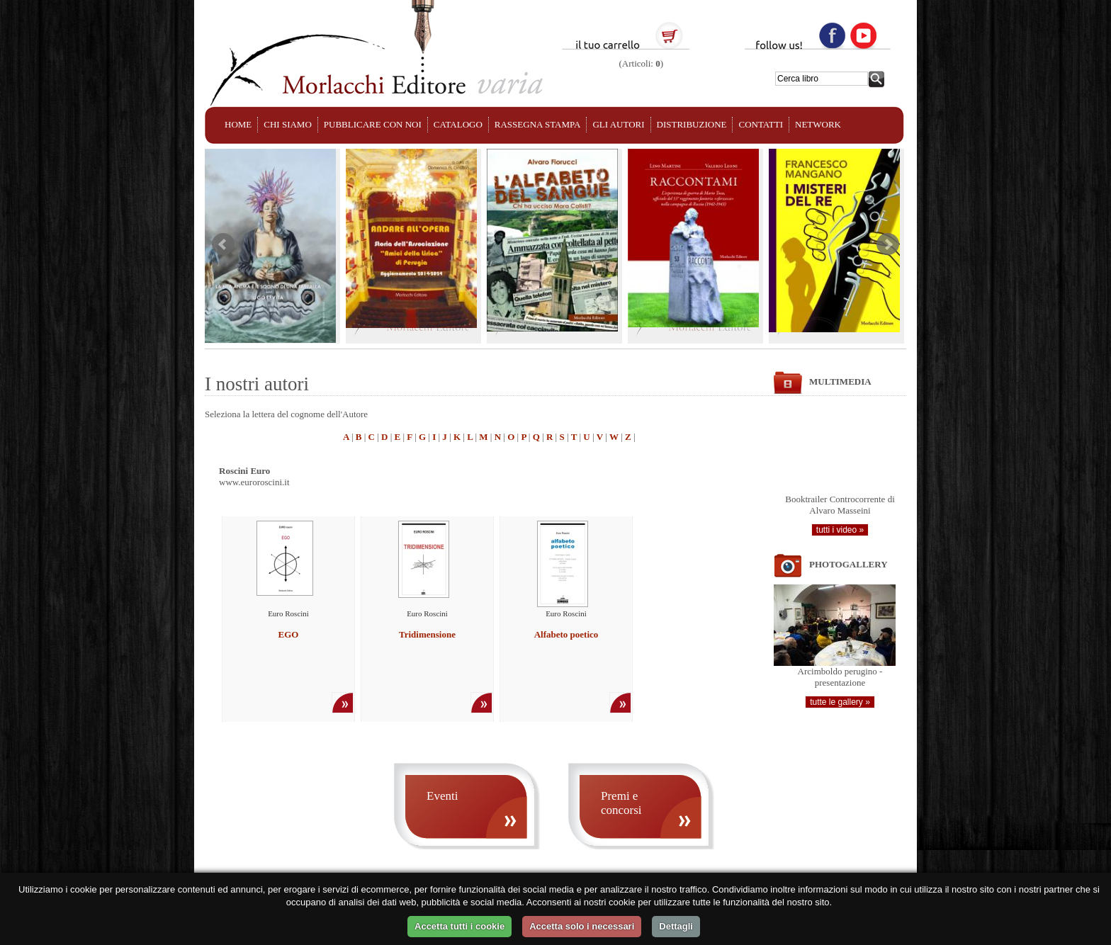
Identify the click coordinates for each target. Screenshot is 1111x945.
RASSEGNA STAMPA (538, 124)
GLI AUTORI (618, 124)
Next (887, 244)
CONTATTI (760, 124)
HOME (238, 124)
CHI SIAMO (288, 124)
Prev (223, 244)
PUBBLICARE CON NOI (373, 124)
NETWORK (818, 124)
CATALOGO (458, 124)
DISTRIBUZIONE (692, 124)
